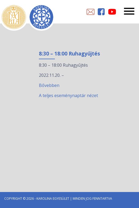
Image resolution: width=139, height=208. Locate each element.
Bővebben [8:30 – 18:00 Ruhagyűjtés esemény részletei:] (49, 85)
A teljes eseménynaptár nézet (68, 95)
